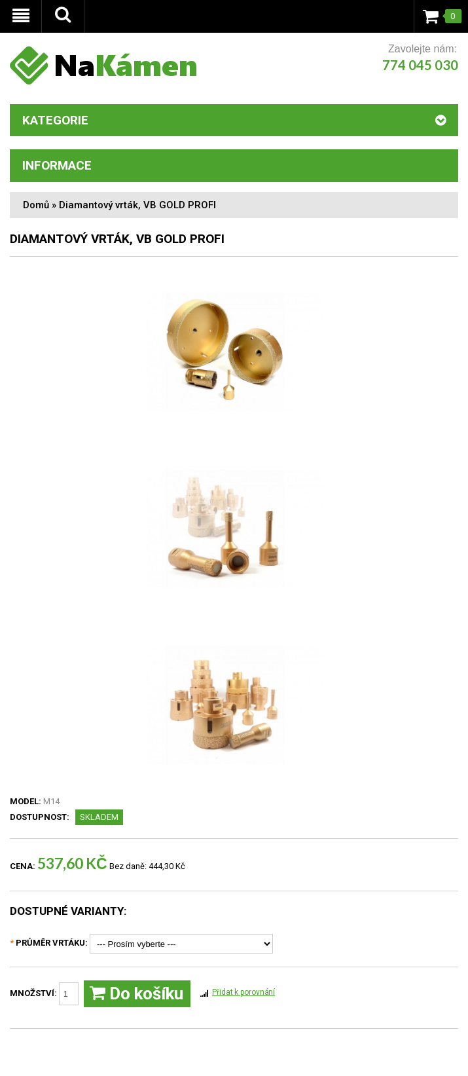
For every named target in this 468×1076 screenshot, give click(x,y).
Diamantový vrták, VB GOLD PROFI (137, 205)
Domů (36, 205)
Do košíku (136, 993)
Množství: (44, 993)
